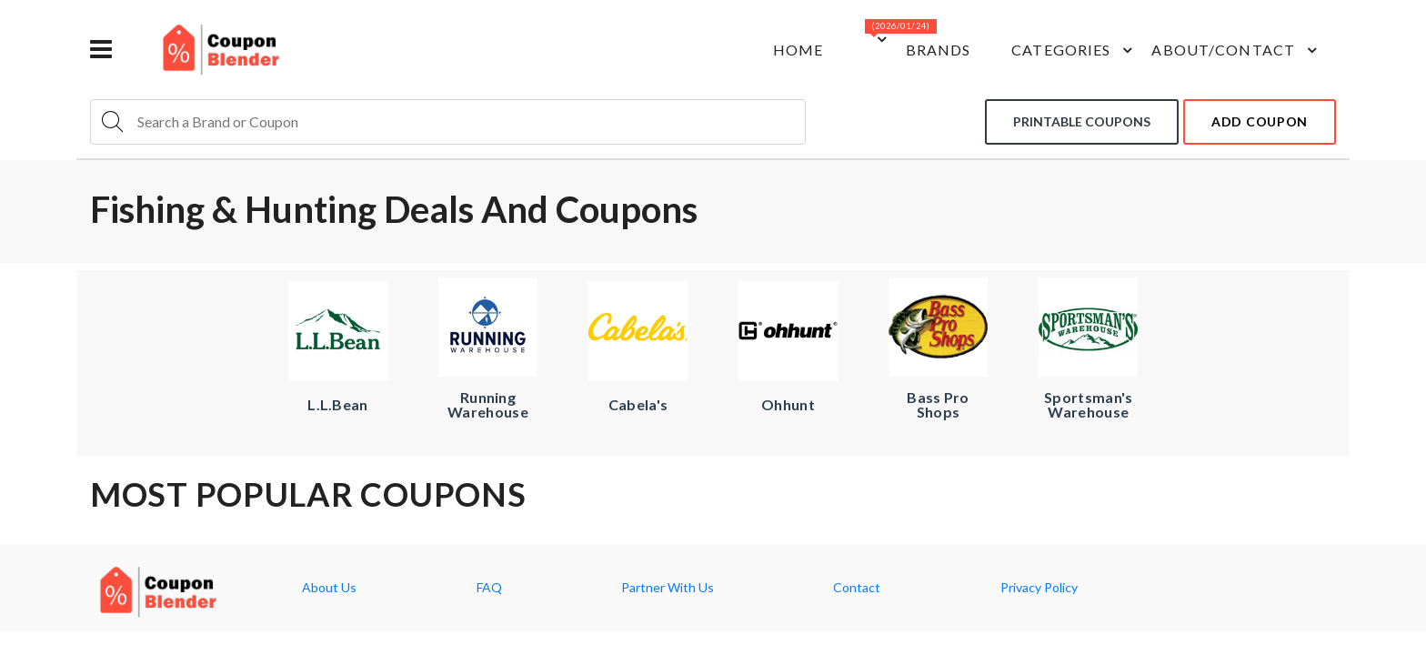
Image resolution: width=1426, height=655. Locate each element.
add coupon (1259, 121)
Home (798, 49)
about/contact (1236, 50)
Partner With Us (667, 587)
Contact (856, 587)
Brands (938, 49)
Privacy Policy (1039, 587)
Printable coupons (1081, 121)
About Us (329, 587)
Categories (1074, 50)
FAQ (489, 587)
